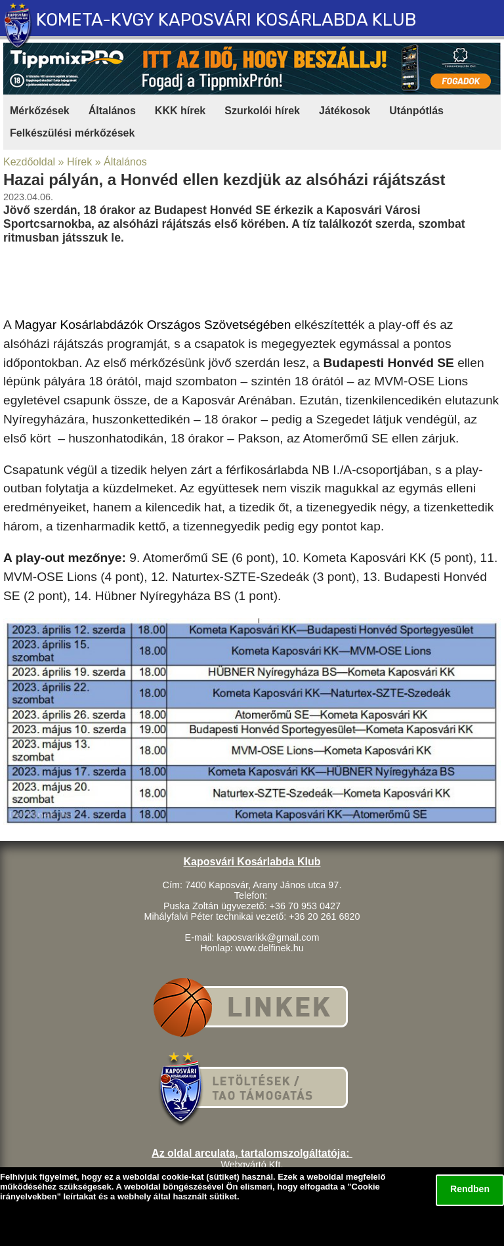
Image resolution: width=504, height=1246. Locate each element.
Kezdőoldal (29, 161)
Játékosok (344, 110)
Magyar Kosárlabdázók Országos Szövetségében (152, 325)
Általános (112, 110)
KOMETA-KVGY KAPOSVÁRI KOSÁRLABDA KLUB (226, 19)
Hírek (79, 161)
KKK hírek (180, 110)
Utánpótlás (416, 110)
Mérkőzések (40, 110)
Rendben (470, 1189)
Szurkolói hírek (262, 110)
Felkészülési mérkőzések (72, 133)
